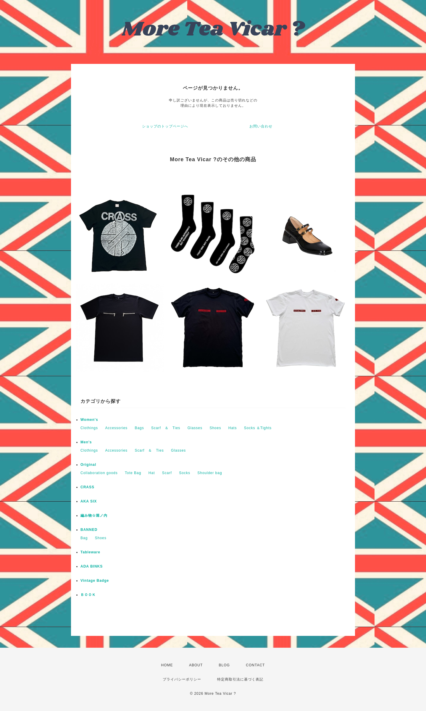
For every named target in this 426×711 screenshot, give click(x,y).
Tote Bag (133, 473)
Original (88, 465)
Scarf (167, 473)
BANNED (88, 530)
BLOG (224, 665)
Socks (184, 473)
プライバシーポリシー (182, 679)
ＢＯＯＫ (88, 595)
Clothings (89, 428)
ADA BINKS (91, 566)
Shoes (215, 428)
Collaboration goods (99, 473)
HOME (167, 665)
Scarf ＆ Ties (165, 428)
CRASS (87, 487)
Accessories (116, 428)
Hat (152, 473)
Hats (232, 428)
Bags (139, 428)
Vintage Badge (94, 581)
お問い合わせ (260, 126)
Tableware (90, 552)
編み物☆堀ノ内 (93, 515)
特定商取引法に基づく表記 (240, 679)
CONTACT (255, 665)
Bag (84, 538)
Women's (89, 420)
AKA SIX (88, 501)
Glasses (195, 428)
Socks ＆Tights (258, 428)
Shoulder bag (209, 473)
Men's (86, 442)
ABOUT (196, 665)
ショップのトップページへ (165, 126)
